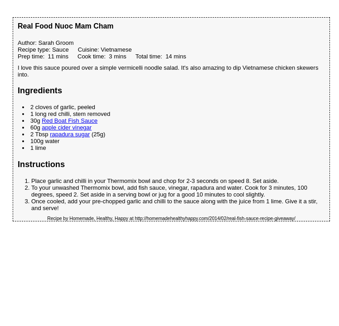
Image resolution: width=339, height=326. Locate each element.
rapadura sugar (70, 134)
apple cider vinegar (67, 127)
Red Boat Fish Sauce (69, 120)
